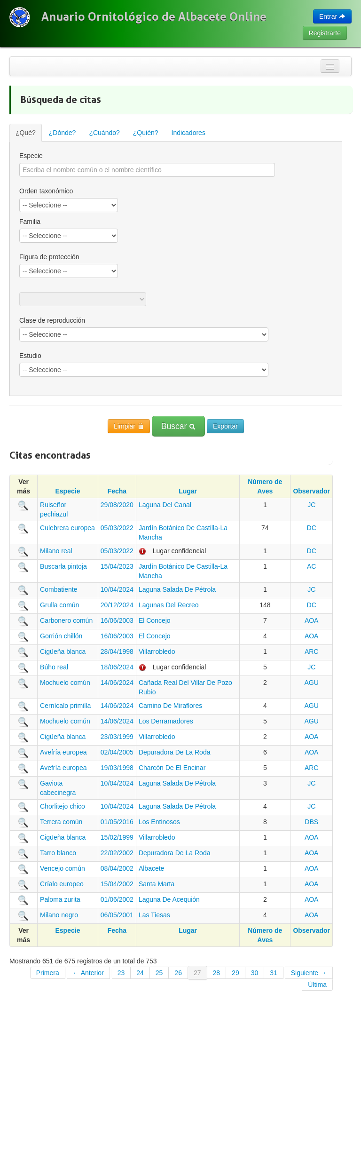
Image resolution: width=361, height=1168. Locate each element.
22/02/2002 (117, 853)
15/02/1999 (117, 837)
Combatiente (58, 589)
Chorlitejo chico (62, 806)
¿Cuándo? (104, 132)
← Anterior (88, 973)
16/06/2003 (117, 620)
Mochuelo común (65, 682)
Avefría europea (63, 752)
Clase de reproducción (52, 320)
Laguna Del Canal (165, 505)
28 (216, 973)
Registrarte (325, 33)
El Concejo (155, 620)
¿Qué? (26, 132)
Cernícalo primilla (65, 705)
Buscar (178, 426)
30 (255, 973)
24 (140, 973)
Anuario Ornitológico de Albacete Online (154, 16)
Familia (29, 221)
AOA (312, 620)
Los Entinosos (159, 822)
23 (121, 973)
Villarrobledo (157, 651)
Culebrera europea (67, 528)
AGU (312, 682)
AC (311, 566)
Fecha (117, 491)
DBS (311, 822)
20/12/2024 (117, 605)
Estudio (30, 355)
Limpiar (129, 426)
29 (235, 973)
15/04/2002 (117, 884)
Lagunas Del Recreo (169, 605)
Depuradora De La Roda (175, 752)
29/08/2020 (117, 505)
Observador (311, 491)
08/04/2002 (117, 868)
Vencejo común (62, 868)
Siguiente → (309, 973)
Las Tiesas (154, 915)
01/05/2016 (117, 822)
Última (317, 984)
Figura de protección (49, 257)
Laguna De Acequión (169, 899)
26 (178, 973)
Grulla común (59, 605)
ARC (312, 651)
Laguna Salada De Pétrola (177, 589)
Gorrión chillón (61, 636)
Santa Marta (156, 884)
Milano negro (59, 915)
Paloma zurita (60, 899)
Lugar (188, 491)
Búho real (54, 667)
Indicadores (188, 132)
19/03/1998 (117, 767)
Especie (31, 155)
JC (311, 505)
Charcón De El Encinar (172, 767)
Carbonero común (66, 620)
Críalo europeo (62, 884)
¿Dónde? (62, 132)
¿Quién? (145, 132)
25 (159, 973)
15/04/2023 (117, 566)
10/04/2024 (117, 589)
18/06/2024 (117, 667)
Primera (47, 973)
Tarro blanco (58, 853)
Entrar (332, 16)
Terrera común (61, 822)
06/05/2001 (117, 915)
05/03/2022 (117, 528)
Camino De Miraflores (170, 705)
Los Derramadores (166, 721)
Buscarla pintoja (63, 566)
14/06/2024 (117, 682)
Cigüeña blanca (63, 651)
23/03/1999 (117, 736)
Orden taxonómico (46, 191)
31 (273, 973)
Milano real (56, 551)
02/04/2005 (117, 752)
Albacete (151, 868)
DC (311, 528)
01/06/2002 (117, 899)
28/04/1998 (117, 651)
